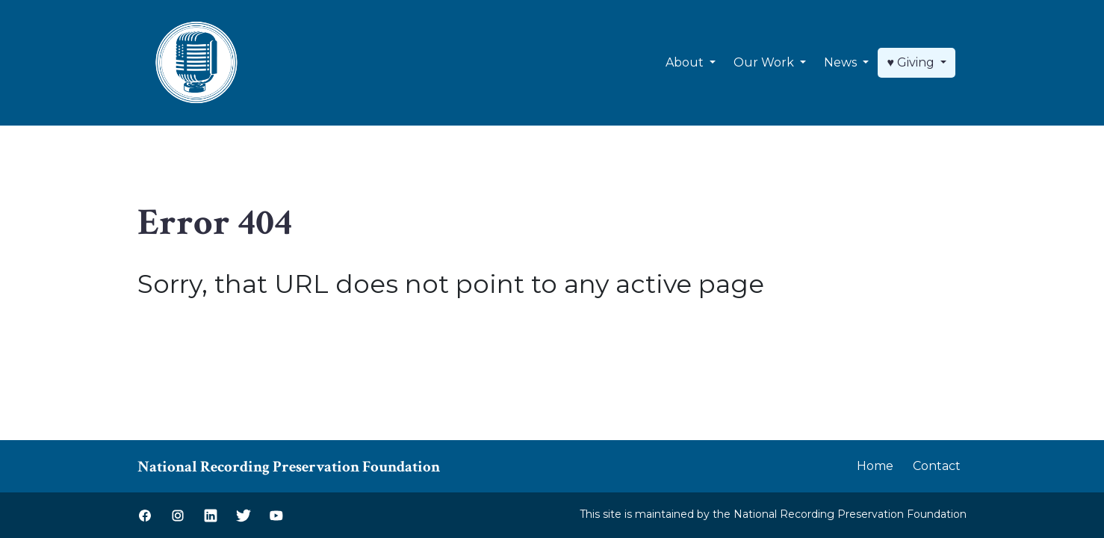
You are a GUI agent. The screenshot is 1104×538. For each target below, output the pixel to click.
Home (875, 466)
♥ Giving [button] (912, 62)
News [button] (842, 62)
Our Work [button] (765, 62)
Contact (937, 466)
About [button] (686, 62)
